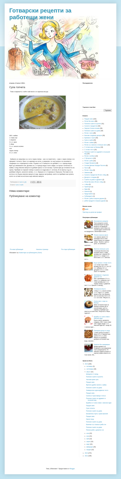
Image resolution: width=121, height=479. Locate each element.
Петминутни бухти (100, 289)
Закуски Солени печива (92, 128)
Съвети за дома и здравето (93, 179)
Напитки (87, 191)
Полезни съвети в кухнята (92, 123)
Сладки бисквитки (90, 163)
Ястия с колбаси (89, 156)
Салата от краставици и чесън (96, 396)
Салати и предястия (90, 126)
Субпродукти (88, 196)
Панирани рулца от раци (102, 330)
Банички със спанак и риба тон (96, 424)
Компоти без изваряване (102, 344)
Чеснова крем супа (92, 379)
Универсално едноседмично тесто (97, 390)
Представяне (88, 194)
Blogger (72, 468)
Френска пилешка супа (101, 249)
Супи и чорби (19, 184)
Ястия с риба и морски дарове (94, 198)
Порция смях (88, 119)
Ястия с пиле (88, 133)
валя (86, 209)
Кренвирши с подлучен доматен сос (101, 275)
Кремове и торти (89, 138)
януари (88, 449)
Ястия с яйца (88, 170)
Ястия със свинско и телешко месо (95, 145)
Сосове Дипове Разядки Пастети (95, 165)
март (88, 444)
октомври (89, 366)
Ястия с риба (88, 161)
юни (87, 436)
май (87, 439)
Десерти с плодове (90, 177)
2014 (86, 364)
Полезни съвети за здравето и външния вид (96, 399)
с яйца (86, 184)
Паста (86, 168)
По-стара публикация (68, 249)
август (88, 372)
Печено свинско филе (101, 235)
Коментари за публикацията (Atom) (30, 252)
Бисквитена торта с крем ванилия (97, 414)
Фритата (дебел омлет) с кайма (96, 385)
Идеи (86, 189)
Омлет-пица (90, 419)
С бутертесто (88, 158)
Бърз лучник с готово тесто (102, 263)
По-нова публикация (16, 249)
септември (90, 369)
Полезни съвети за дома (92, 131)
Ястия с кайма (89, 142)
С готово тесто (89, 149)
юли (87, 433)
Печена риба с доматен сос (95, 430)
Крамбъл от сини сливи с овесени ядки (102, 317)
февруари (89, 447)
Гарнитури (87, 187)
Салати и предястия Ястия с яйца (95, 175)
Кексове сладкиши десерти (93, 135)
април (88, 441)
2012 (86, 456)
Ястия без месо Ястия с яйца (93, 182)
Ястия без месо (89, 121)
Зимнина (87, 172)
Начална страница (42, 249)
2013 (86, 453)
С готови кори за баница (92, 147)
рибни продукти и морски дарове (95, 201)
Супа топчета (90, 408)
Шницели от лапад (92, 374)
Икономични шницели (101, 221)
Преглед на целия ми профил (92, 212)
